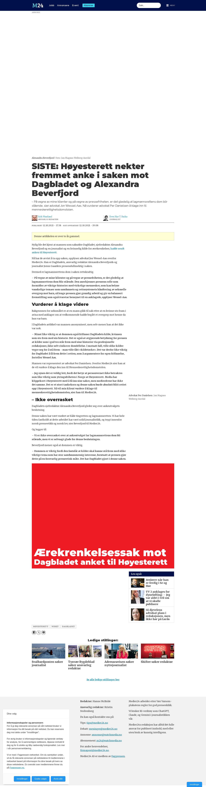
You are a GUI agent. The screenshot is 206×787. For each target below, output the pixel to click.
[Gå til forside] (37, 5)
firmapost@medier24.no (94, 750)
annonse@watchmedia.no (107, 734)
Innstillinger (194, 784)
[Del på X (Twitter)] (38, 632)
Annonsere (63, 5)
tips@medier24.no (97, 722)
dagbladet (68, 626)
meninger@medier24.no (103, 728)
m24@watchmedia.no (109, 740)
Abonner (88, 5)
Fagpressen (118, 756)
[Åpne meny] (171, 5)
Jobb (51, 5)
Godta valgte (40, 779)
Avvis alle (58, 779)
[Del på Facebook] (34, 632)
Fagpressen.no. (17, 768)
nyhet (55, 626)
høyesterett (40, 626)
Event (75, 5)
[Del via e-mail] (43, 632)
